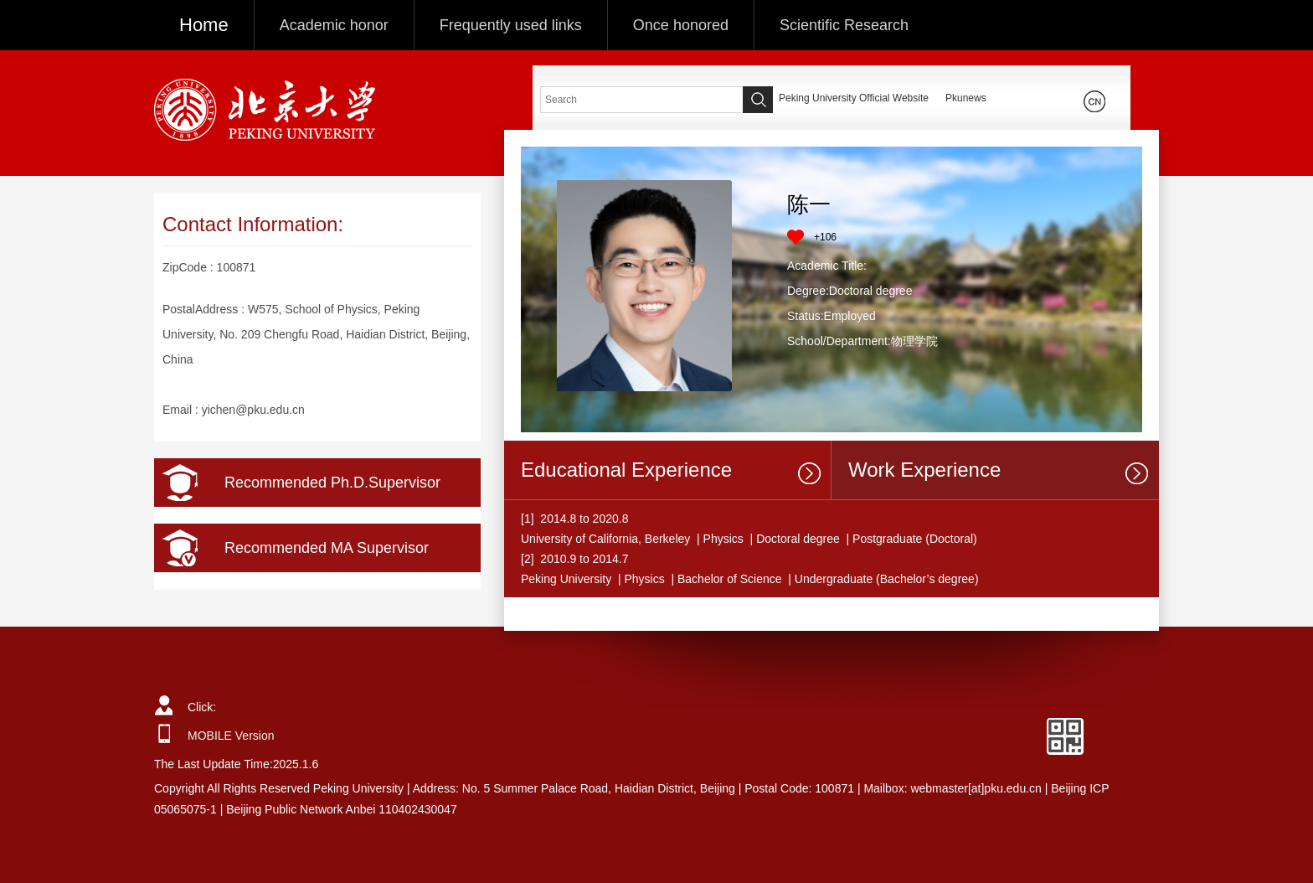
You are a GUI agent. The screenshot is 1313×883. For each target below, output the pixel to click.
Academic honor (334, 25)
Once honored (681, 25)
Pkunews (965, 98)
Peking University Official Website (854, 98)
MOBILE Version (231, 735)
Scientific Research (844, 25)
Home (204, 24)
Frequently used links (511, 25)
